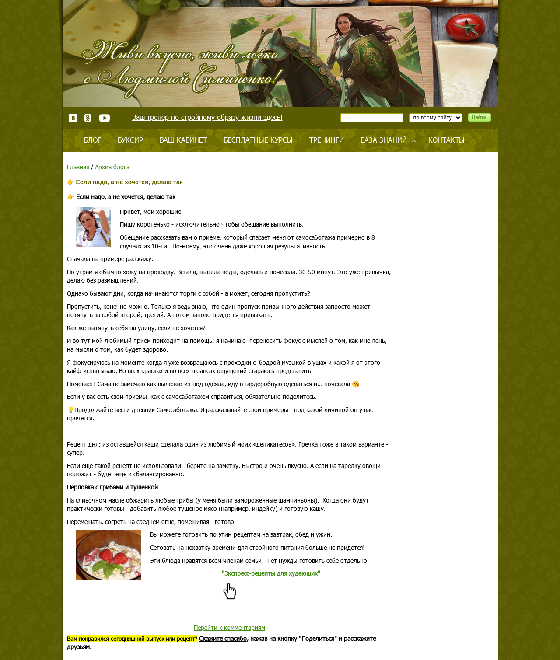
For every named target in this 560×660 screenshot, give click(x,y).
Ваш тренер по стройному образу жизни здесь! (207, 117)
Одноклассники (88, 118)
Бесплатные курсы (258, 139)
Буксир (130, 139)
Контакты (446, 139)
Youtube (104, 118)
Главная (78, 167)
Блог (92, 139)
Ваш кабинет (183, 139)
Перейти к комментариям (229, 627)
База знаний (383, 139)
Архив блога (112, 167)
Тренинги (326, 139)
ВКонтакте (73, 118)
